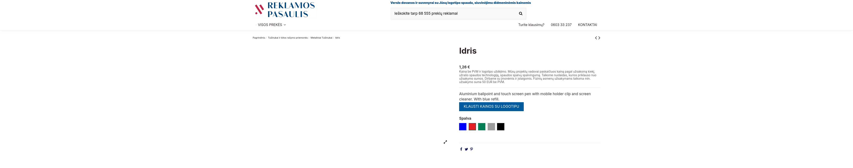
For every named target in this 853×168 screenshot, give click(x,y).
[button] (561, 24)
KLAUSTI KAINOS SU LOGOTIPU (491, 106)
